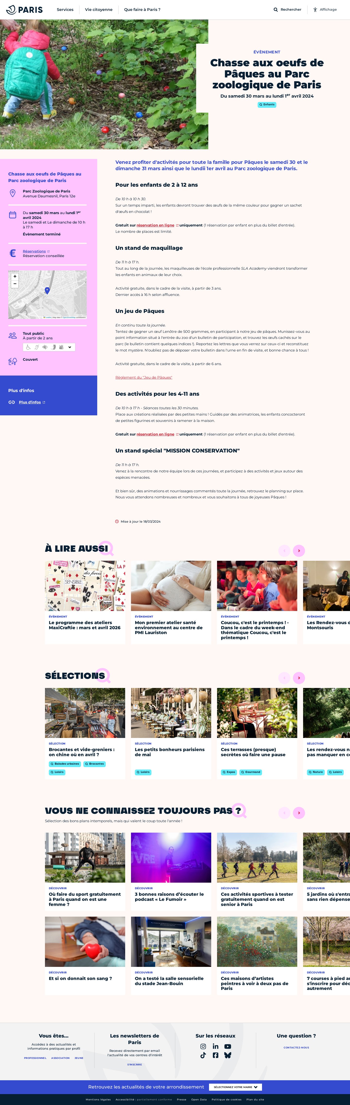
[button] (47, 291)
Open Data (199, 1099)
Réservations (34, 251)
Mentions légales (98, 1099)
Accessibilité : (144, 1099)
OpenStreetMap (69, 317)
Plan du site (255, 1099)
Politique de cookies (227, 1099)
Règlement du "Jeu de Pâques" (143, 377)
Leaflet (47, 317)
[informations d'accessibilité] (49, 347)
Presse (181, 1099)
